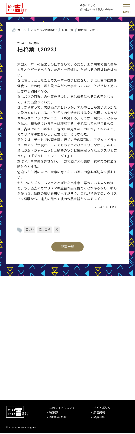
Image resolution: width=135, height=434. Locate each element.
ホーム (21, 31)
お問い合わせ (58, 418)
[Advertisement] (67, 358)
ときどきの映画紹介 (44, 31)
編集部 (53, 413)
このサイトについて (62, 409)
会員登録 (99, 418)
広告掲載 (99, 413)
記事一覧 (67, 31)
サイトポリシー (103, 409)
